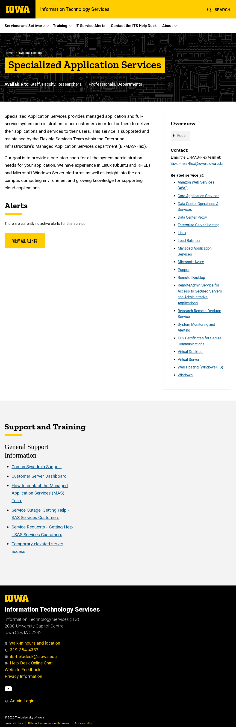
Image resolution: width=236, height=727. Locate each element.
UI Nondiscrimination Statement (49, 723)
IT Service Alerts (90, 26)
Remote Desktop (191, 277)
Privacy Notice (14, 723)
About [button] (167, 26)
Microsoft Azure (191, 262)
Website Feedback (22, 669)
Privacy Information (23, 676)
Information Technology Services (74, 9)
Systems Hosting (30, 52)
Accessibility (83, 723)
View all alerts (24, 240)
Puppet (183, 270)
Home (9, 52)
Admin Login (22, 700)
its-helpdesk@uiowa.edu (31, 656)
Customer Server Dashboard (39, 476)
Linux (182, 233)
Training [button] (60, 26)
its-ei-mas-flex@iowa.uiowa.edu (197, 163)
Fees (181, 135)
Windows (185, 375)
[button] (218, 9)
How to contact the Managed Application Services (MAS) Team (40, 493)
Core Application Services (198, 196)
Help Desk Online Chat (29, 663)
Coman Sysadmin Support (37, 467)
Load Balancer (189, 240)
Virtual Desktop (190, 352)
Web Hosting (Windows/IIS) (200, 367)
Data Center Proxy (192, 217)
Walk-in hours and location (32, 643)
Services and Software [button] (25, 26)
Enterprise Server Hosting (198, 225)
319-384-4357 (21, 649)
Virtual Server (188, 359)
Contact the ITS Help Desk (134, 26)
